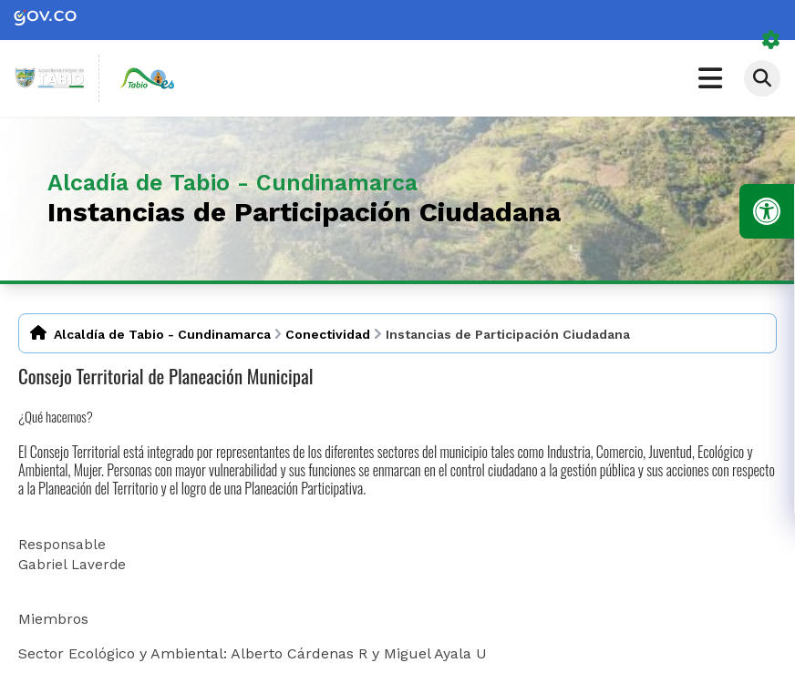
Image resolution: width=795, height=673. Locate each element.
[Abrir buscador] (762, 78)
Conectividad (327, 334)
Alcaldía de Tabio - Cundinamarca (162, 334)
